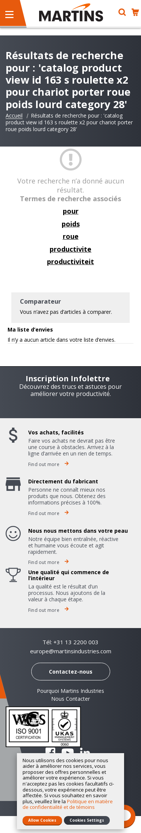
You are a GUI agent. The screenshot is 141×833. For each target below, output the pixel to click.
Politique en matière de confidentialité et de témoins (68, 804)
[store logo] (71, 12)
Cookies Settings (87, 820)
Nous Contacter (70, 698)
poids (71, 223)
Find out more (48, 464)
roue (71, 236)
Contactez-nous (70, 671)
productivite (70, 249)
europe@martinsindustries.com (70, 651)
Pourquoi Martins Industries (70, 690)
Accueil (14, 115)
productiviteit (70, 261)
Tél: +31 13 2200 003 (70, 642)
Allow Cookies (42, 820)
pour (71, 211)
